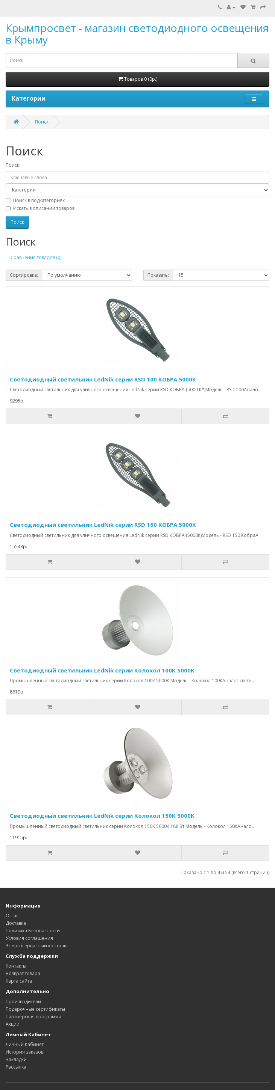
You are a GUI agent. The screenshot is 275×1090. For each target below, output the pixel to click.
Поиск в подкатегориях (35, 200)
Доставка (16, 923)
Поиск (42, 122)
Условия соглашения (29, 938)
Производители (23, 1001)
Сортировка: (24, 275)
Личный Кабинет (25, 1044)
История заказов (24, 1052)
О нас (12, 915)
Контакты (16, 966)
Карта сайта (19, 981)
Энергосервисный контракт (37, 945)
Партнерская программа (33, 1016)
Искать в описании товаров (40, 208)
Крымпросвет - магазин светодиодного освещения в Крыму (137, 34)
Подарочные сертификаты (35, 1009)
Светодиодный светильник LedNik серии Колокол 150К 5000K (102, 815)
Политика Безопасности (33, 930)
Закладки (16, 1059)
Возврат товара (23, 973)
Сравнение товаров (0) (36, 257)
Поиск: (13, 165)
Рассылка (16, 1067)
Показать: (158, 275)
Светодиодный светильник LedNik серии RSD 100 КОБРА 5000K (103, 379)
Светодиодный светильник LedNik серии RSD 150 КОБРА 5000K (103, 524)
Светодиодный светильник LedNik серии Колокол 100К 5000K (102, 670)
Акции (13, 1024)
